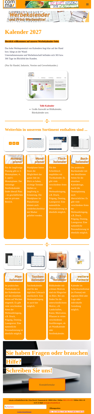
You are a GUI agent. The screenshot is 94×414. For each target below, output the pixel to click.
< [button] (10, 143)
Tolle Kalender (47, 105)
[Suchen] (25, 407)
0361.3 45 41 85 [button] (68, 400)
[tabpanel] (47, 17)
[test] (47, 385)
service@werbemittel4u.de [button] (51, 403)
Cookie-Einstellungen (24, 412)
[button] (13, 143)
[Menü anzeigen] (87, 4)
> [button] (17, 143)
